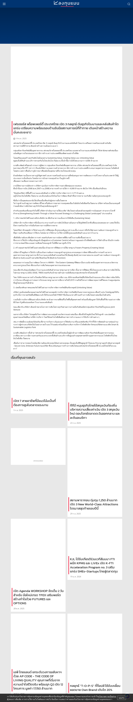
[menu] (4, 3)
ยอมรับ (121, 698)
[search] (129, 3)
